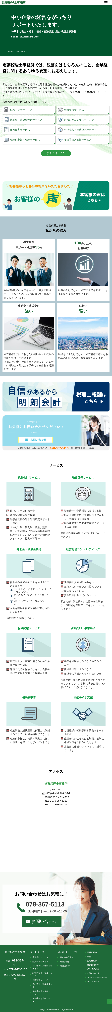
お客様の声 (92, 961)
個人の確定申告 (67, 957)
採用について (93, 965)
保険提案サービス (40, 980)
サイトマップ (93, 981)
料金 (89, 957)
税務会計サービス (40, 957)
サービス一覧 (37, 952)
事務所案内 (92, 952)
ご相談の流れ (93, 969)
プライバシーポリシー (97, 977)
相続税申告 (65, 966)
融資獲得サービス (40, 961)
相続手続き (65, 961)
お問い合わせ (41, 921)
